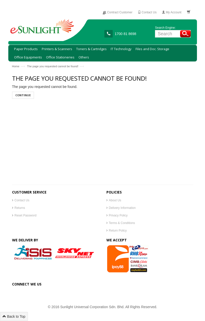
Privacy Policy (118, 215)
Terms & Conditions (122, 223)
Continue (23, 95)
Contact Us (22, 200)
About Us (115, 200)
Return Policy (118, 230)
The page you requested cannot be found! (52, 66)
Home (15, 66)
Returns (20, 208)
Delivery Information (122, 208)
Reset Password (25, 215)
